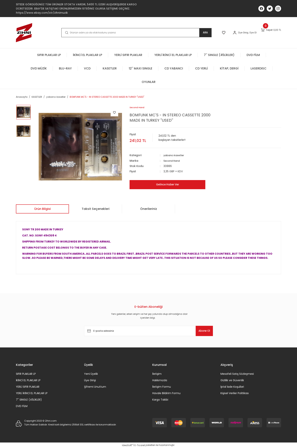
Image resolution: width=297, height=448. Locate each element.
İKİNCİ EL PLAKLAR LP (28, 380)
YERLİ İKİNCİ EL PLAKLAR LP (32, 393)
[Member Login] (222, 33)
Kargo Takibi (160, 400)
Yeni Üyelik (91, 374)
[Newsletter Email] (148, 331)
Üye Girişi (90, 380)
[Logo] (24, 32)
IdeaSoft (127, 445)
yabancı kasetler (175, 155)
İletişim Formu (161, 387)
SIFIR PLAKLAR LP (26, 374)
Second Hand (172, 161)
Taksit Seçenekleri (95, 209)
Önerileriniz (148, 209)
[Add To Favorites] (114, 112)
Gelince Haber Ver (167, 184)
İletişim (157, 374)
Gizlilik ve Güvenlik (232, 380)
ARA (189, 32)
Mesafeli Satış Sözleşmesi (237, 374)
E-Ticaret (139, 445)
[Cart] (267, 32)
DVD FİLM (21, 406)
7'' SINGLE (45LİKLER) (29, 400)
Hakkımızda (159, 380)
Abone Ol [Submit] (201, 331)
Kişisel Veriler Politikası (234, 393)
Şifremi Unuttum (95, 387)
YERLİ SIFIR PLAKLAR (27, 387)
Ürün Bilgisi (42, 209)
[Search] (128, 32)
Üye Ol (240, 32)
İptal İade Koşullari (232, 387)
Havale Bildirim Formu (166, 393)
